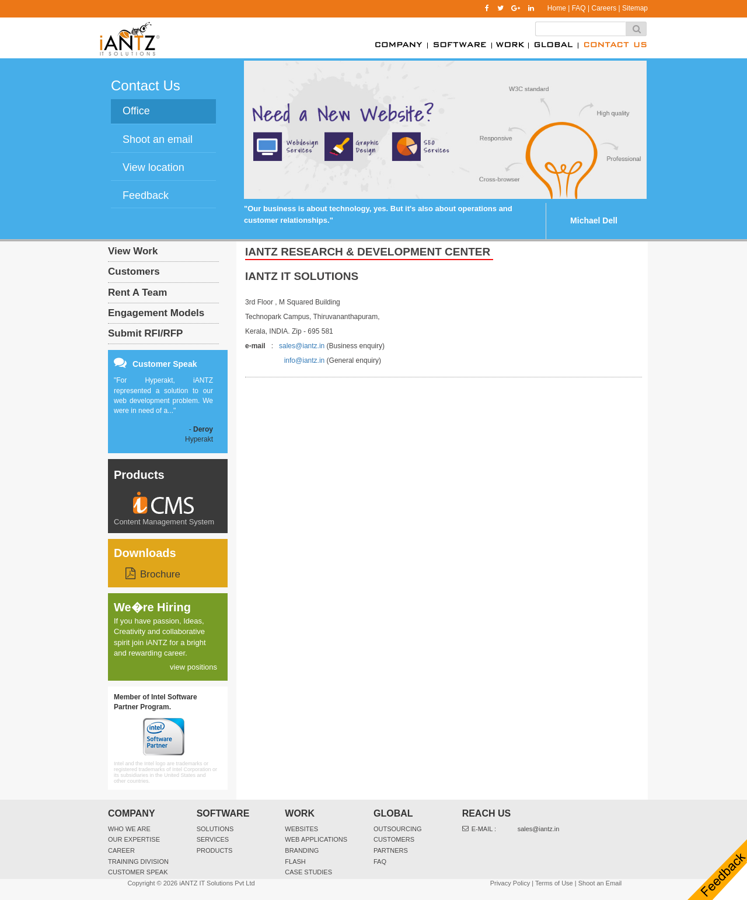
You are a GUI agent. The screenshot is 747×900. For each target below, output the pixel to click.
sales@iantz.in (301, 346)
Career (121, 850)
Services (213, 839)
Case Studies (308, 872)
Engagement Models (156, 312)
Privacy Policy (510, 883)
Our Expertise (134, 839)
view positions (193, 667)
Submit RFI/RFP (145, 333)
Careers (603, 8)
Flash (295, 861)
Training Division (138, 861)
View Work (133, 251)
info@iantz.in (304, 360)
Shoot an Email (600, 883)
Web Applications (316, 839)
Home (556, 8)
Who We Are (129, 828)
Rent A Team (137, 292)
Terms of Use (554, 883)
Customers (134, 271)
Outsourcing (398, 828)
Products (139, 474)
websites (301, 828)
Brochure (160, 574)
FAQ (579, 8)
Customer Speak (138, 872)
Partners (391, 850)
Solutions (215, 828)
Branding (302, 850)
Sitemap (635, 8)
